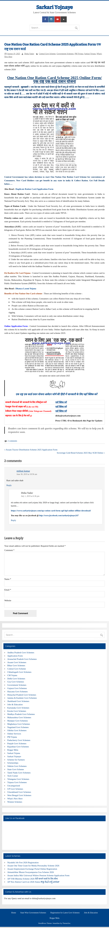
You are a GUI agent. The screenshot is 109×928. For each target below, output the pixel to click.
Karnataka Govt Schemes (18, 707)
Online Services (14, 733)
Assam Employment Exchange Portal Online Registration (32, 869)
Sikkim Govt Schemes (17, 766)
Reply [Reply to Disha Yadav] (13, 520)
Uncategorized (13, 785)
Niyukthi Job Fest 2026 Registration (23, 862)
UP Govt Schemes (15, 789)
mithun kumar (23, 471)
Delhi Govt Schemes (16, 678)
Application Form (15, 656)
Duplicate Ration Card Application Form (34, 189)
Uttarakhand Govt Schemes (19, 792)
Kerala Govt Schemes (16, 711)
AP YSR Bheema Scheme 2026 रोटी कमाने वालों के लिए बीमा (32, 878)
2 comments (12, 441)
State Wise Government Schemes (33, 913)
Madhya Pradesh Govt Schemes (21, 714)
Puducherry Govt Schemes (18, 740)
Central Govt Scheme (47, 54)
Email (7, 590)
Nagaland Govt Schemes (18, 727)
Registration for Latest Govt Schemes (65, 913)
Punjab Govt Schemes (16, 743)
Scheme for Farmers (16, 759)
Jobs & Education (15, 704)
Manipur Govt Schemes (17, 720)
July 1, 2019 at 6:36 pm (30, 496)
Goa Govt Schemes (15, 681)
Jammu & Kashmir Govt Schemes (22, 698)
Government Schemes (65, 54)
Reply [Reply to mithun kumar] (9, 485)
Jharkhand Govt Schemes (18, 701)
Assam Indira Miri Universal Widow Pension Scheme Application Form (38, 875)
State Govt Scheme (15, 769)
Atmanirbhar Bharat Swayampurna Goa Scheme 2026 (30, 872)
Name (7, 579)
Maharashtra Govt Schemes (19, 717)
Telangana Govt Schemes (18, 779)
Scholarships (12, 763)
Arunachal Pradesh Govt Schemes (22, 659)
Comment (9, 550)
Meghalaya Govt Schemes (18, 724)
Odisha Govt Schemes (17, 730)
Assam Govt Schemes (16, 662)
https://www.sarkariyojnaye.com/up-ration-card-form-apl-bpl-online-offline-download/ (51, 510)
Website (7, 600)
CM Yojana (12, 675)
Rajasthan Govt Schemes (18, 746)
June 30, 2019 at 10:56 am (27, 474)
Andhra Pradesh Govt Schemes (20, 652)
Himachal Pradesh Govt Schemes (21, 695)
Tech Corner (12, 776)
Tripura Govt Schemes (17, 782)
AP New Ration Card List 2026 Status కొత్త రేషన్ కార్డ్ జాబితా (33, 882)
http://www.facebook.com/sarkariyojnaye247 (59, 515)
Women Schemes (14, 802)
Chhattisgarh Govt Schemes (19, 672)
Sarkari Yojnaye (54, 7)
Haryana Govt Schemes (17, 691)
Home (13, 913)
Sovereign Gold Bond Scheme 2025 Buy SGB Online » (81, 453)
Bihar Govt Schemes (16, 665)
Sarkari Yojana (90, 54)
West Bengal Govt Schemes (19, 795)
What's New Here (15, 798)
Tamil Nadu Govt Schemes (19, 772)
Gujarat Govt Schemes (17, 688)
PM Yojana (79, 54)
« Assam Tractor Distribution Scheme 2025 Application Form (30, 449)
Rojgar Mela (12, 750)
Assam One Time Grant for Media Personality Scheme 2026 (33, 865)
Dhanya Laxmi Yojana (25, 288)
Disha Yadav (29, 54)
